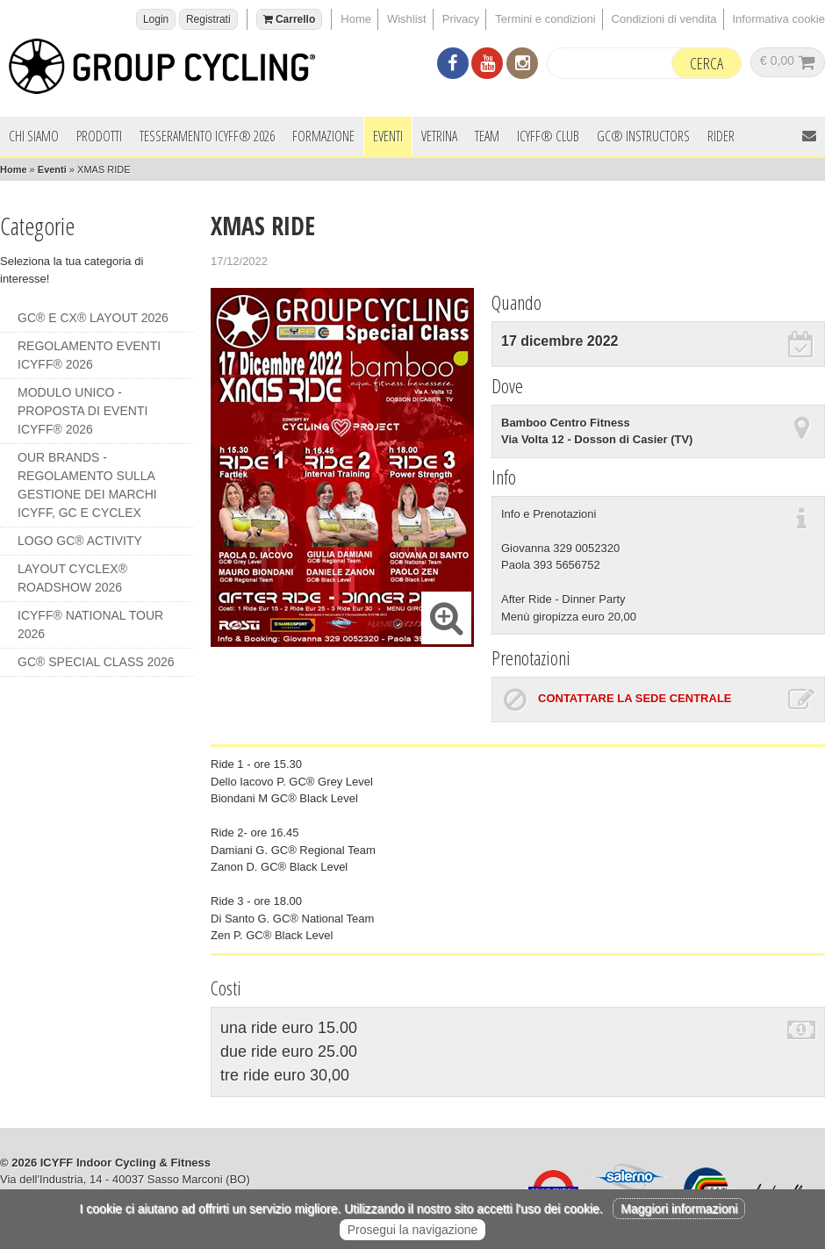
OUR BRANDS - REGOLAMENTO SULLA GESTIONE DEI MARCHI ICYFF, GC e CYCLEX (87, 485)
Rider (721, 136)
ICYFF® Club (548, 136)
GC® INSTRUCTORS (643, 136)
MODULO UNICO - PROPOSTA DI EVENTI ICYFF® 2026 (82, 410)
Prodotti (99, 136)
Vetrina (439, 136)
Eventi (388, 136)
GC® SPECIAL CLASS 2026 (96, 662)
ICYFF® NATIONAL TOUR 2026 (90, 624)
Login (156, 19)
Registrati (208, 19)
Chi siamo (34, 136)
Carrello (289, 19)
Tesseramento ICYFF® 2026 (207, 136)
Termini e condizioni (545, 18)
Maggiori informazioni (679, 1209)
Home (356, 18)
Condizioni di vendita (664, 18)
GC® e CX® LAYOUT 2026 (93, 318)
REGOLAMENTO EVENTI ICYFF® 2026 (89, 355)
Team (487, 136)
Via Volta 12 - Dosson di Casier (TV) (596, 439)
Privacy (461, 18)
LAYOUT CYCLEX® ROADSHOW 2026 (72, 578)
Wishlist (407, 18)
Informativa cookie (779, 18)
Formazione (323, 136)
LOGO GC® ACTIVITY (80, 541)
